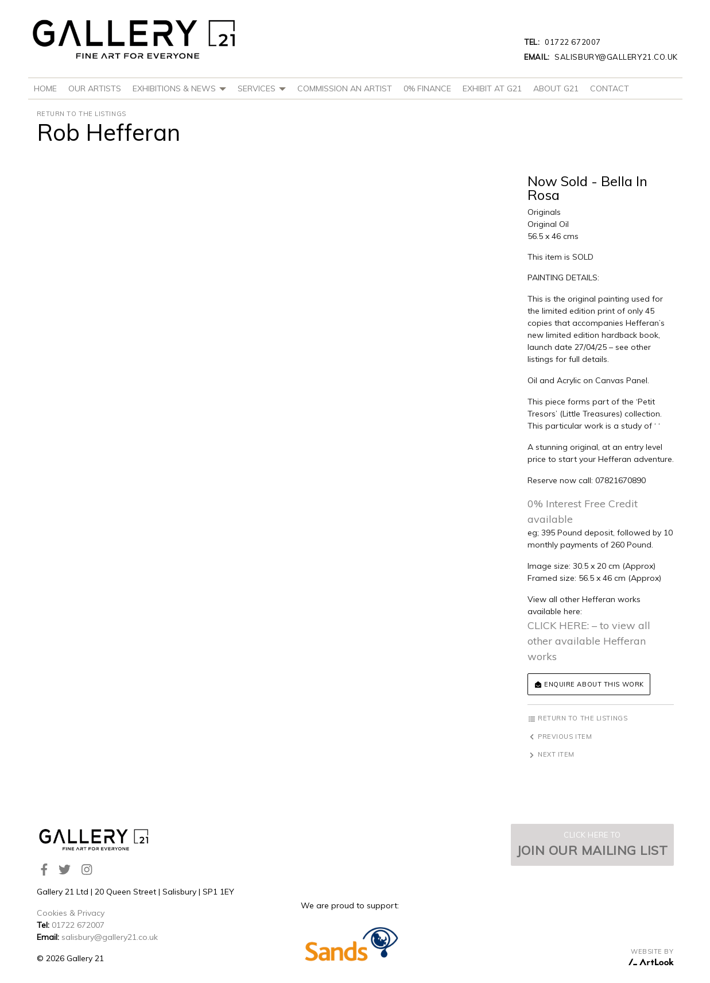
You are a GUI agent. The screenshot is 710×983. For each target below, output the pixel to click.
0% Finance (427, 88)
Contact (609, 88)
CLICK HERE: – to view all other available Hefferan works (588, 641)
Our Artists (94, 88)
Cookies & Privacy (70, 913)
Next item (551, 754)
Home (45, 88)
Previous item (559, 737)
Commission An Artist (344, 88)
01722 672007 (562, 42)
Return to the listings (81, 114)
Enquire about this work (589, 684)
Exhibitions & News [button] (179, 88)
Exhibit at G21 (492, 88)
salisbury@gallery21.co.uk (601, 56)
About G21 (556, 88)
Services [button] (262, 88)
